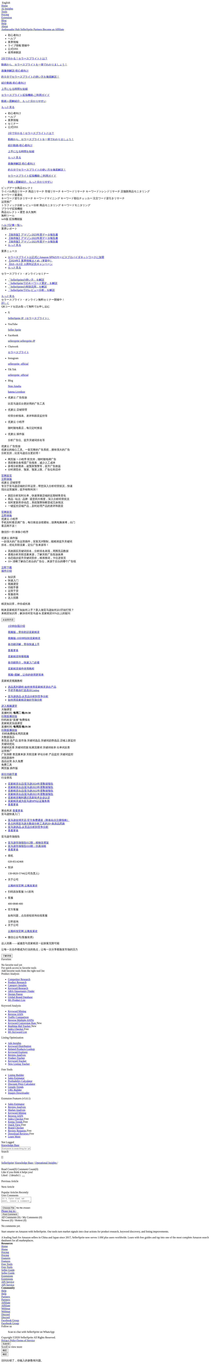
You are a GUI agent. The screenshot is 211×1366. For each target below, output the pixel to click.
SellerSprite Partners (31, 29)
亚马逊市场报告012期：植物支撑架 (28, 842)
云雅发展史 (31, 885)
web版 (5, 219)
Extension (6, 17)
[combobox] (105, 1150)
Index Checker (16, 1029)
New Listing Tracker (19, 1063)
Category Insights (17, 985)
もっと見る (8, 107)
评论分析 (43, 754)
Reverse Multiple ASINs (21, 1020)
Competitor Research (19, 979)
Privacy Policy (9, 1341)
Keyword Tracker (17, 1061)
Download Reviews (18, 1133)
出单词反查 (63, 747)
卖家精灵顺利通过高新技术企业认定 (29, 797)
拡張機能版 (15, 219)
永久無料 (31, 212)
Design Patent (15, 994)
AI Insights (7, 8)
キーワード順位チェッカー (77, 198)
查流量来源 (19, 754)
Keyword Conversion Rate (22, 1023)
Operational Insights (45, 1162)
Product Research (17, 982)
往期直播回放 (9, 716)
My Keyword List (17, 1032)
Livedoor (20, 391)
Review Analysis (17, 1055)
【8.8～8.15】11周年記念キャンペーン (30, 264)
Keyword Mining (17, 1011)
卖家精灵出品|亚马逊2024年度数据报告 (30, 783)
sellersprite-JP (27, 341)
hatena (11, 391)
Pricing (5, 14)
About (4, 26)
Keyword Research (18, 988)
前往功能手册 (9, 774)
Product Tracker (16, 1058)
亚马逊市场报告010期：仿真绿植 (27, 846)
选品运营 (7, 761)
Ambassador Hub (10, 29)
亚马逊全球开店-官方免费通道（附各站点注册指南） (38, 820)
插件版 (14, 768)
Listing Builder (16, 1075)
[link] (7, 1162)
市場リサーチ (53, 191)
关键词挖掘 (22, 747)
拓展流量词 (36, 747)
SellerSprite (7, 1162)
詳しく (5, 303)
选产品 (14, 740)
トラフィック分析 (12, 205)
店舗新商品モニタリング (135, 191)
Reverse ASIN (15, 1014)
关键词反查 (8, 747)
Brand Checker (16, 1127)
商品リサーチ (36, 191)
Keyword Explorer (18, 1052)
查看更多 (13, 650)
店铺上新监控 (68, 740)
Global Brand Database (20, 997)
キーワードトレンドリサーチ (103, 191)
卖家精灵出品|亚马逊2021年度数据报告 (30, 794)
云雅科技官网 (16, 885)
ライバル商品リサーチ (14, 191)
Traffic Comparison (18, 1017)
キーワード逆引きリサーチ (17, 198)
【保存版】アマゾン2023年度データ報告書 (33, 234)
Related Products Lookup (21, 1049)
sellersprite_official (18, 363)
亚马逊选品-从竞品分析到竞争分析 (28, 827)
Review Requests (17, 1130)
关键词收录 (50, 747)
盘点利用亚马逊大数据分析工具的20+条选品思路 (36, 823)
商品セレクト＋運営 (13, 212)
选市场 (22, 740)
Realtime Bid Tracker (19, 1026)
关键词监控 (66, 754)
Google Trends (16, 1087)
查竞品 (5, 740)
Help (3, 23)
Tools (4, 11)
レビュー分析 (31, 205)
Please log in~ (8, 1212)
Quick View (14, 1124)
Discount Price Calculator (21, 1084)
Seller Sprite (14, 329)
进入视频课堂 (9, 706)
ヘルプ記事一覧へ (11, 225)
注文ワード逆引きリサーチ (109, 198)
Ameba (17, 386)
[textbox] (15, 1148)
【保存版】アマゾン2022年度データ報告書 (33, 238)
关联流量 (32, 754)
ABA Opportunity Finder (21, 991)
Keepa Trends (15, 1121)
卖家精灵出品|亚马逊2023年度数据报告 (30, 787)
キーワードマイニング (47, 198)
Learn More (14, 1136)
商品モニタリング (50, 205)
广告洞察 (7, 754)
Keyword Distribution (19, 1046)
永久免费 (18, 761)
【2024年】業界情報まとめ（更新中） (30, 260)
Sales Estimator (16, 1078)
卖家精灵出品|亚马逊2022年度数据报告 (30, 790)
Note (11, 386)
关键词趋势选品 (50, 740)
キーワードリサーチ (73, 191)
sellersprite (14, 341)
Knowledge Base (24, 1162)
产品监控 (54, 754)
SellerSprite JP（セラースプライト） (29, 318)
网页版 (5, 768)
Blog (3, 20)
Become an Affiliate (53, 29)
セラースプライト (18, 352)
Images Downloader (18, 1092)
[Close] (23, 1176)
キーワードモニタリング (75, 205)
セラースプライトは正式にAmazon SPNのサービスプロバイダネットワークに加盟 (56, 257)
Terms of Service (26, 1341)
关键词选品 (34, 740)
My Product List (16, 1000)
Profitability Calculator (20, 1081)
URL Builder (15, 1089)
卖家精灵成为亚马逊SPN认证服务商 (29, 801)
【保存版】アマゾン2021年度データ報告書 (33, 241)
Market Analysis (16, 1110)
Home (4, 5)
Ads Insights (14, 1043)
